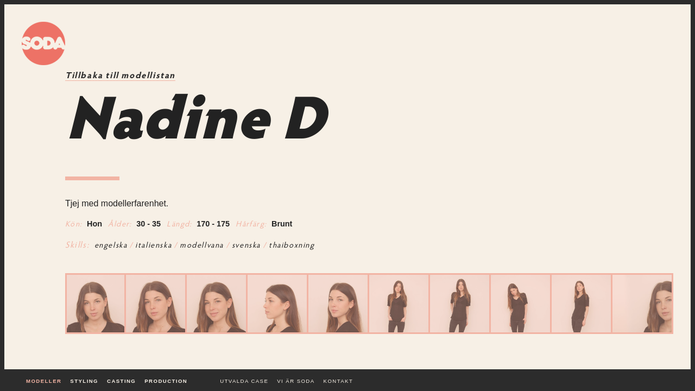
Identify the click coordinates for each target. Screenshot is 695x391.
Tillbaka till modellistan (120, 76)
